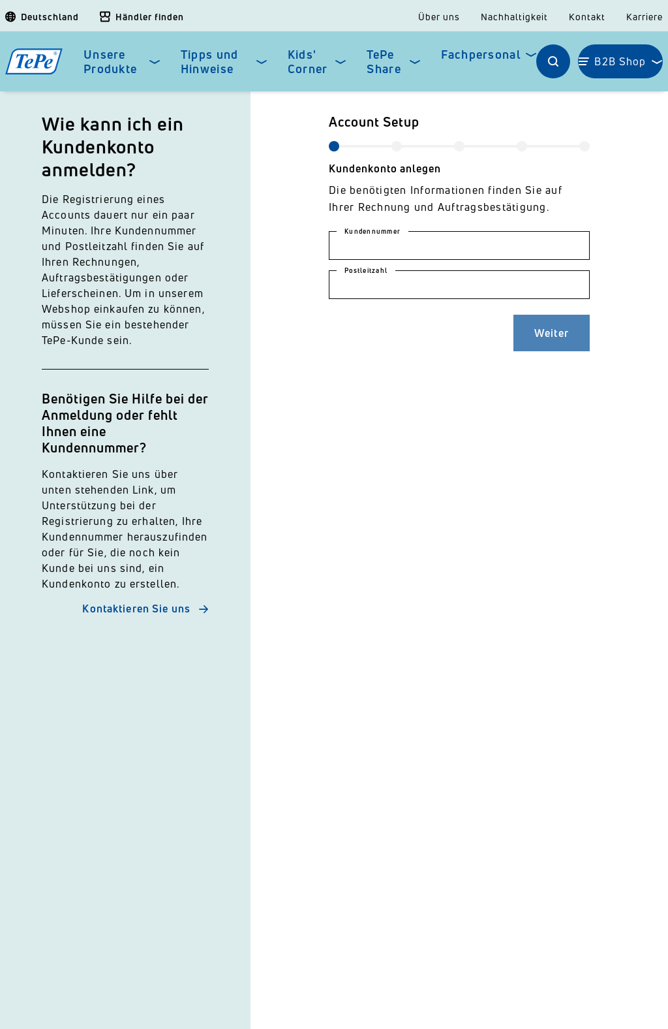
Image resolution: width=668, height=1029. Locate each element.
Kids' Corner (308, 61)
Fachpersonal (480, 54)
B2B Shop (620, 61)
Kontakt (587, 17)
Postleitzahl (365, 270)
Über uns (439, 17)
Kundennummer (372, 231)
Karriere (644, 17)
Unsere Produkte (110, 61)
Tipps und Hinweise (210, 61)
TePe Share (384, 61)
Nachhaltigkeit (514, 17)
